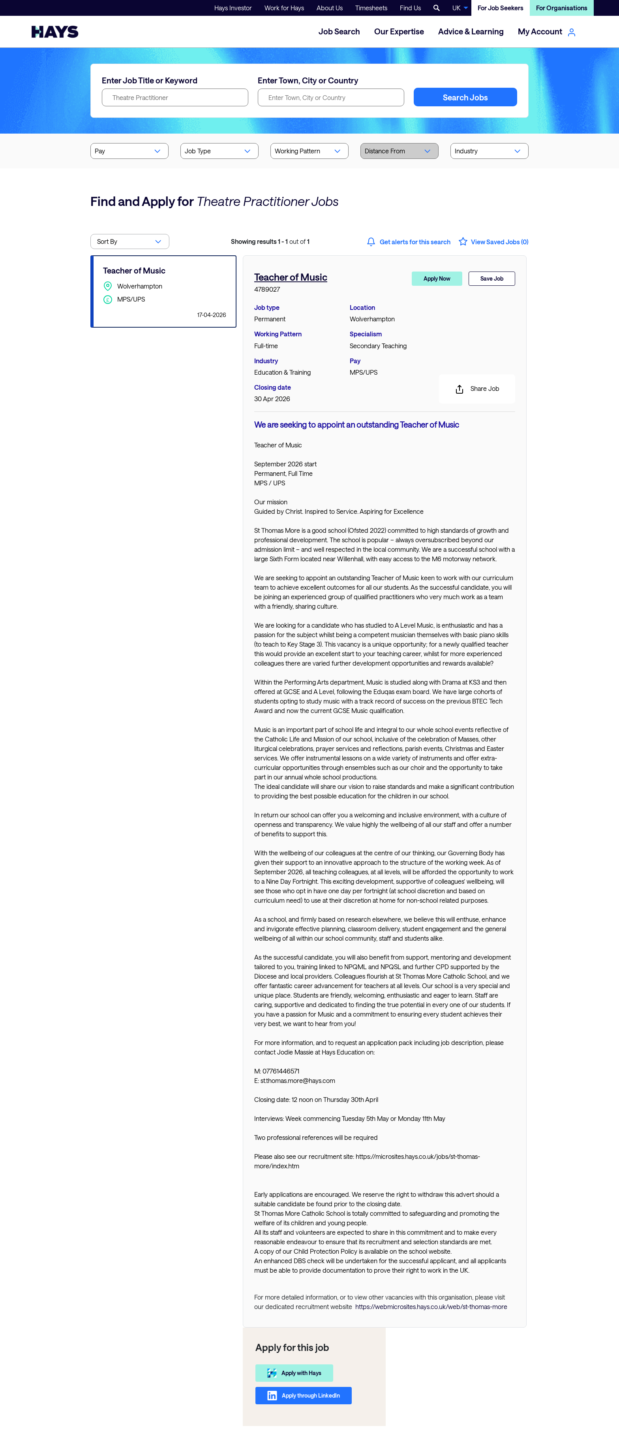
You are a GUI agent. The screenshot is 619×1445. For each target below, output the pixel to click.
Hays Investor (233, 7)
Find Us (410, 7)
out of (270, 241)
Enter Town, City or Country (308, 80)
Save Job (491, 278)
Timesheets (371, 7)
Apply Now (437, 278)
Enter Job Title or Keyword (149, 80)
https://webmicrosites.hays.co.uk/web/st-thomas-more (431, 1306)
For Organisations (561, 7)
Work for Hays (284, 7)
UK (456, 7)
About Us (330, 7)
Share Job (477, 389)
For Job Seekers (500, 7)
